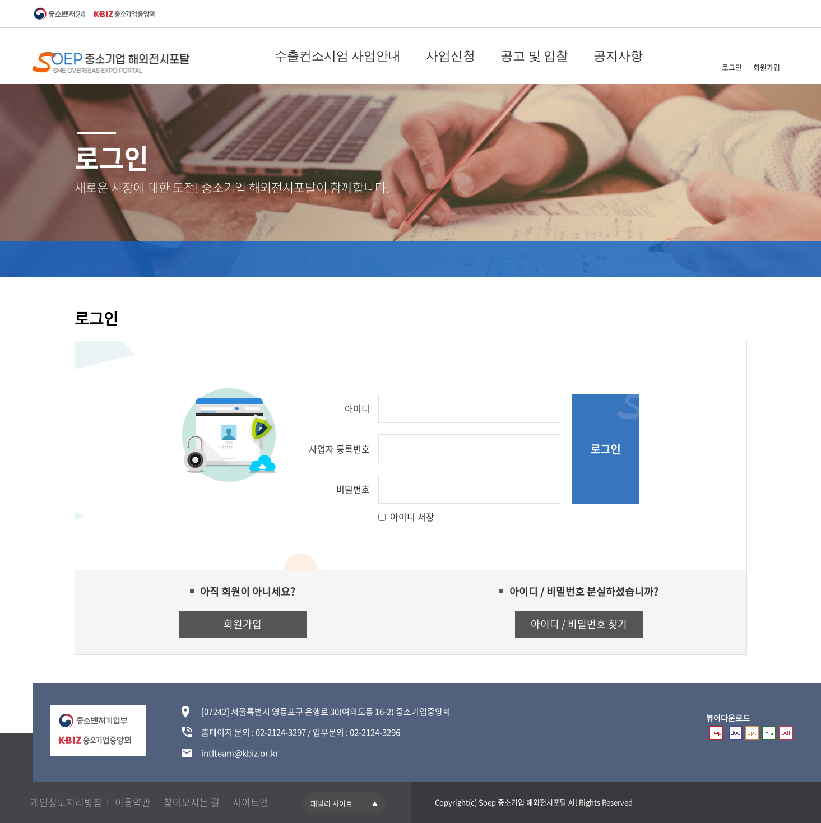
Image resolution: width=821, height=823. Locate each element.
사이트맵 (250, 802)
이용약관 (133, 802)
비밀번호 (353, 489)
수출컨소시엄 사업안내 (338, 56)
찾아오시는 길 (192, 802)
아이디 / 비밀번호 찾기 (579, 623)
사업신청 (450, 56)
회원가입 (766, 67)
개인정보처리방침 (66, 802)
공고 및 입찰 (534, 56)
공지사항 (618, 56)
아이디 (357, 408)
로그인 (732, 67)
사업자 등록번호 (339, 449)
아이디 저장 (412, 516)
